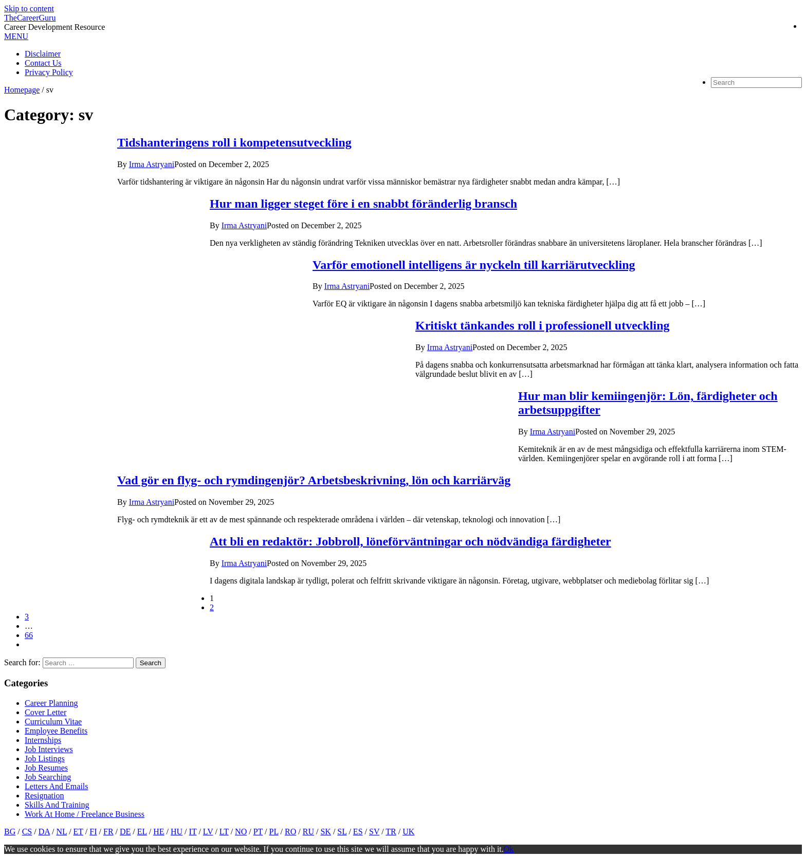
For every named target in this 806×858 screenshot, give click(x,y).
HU (176, 831)
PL (274, 831)
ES (358, 831)
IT (193, 831)
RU (308, 831)
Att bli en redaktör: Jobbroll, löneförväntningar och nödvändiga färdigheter (410, 541)
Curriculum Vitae (53, 721)
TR (391, 831)
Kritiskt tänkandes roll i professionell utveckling (542, 325)
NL (61, 831)
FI (93, 831)
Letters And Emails (56, 786)
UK (408, 831)
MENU (16, 36)
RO (290, 831)
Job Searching (48, 777)
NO (241, 831)
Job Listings (45, 758)
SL (341, 831)
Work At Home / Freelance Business (84, 814)
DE (125, 831)
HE (158, 831)
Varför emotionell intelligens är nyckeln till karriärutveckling (474, 264)
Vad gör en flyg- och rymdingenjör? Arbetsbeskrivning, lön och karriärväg (313, 480)
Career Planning (51, 703)
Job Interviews (49, 749)
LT (224, 831)
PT (258, 831)
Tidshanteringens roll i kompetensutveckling (234, 142)
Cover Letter (45, 712)
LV (208, 831)
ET (78, 831)
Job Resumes (46, 767)
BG (9, 831)
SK (325, 831)
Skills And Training (57, 804)
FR (108, 831)
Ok (509, 849)
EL (142, 831)
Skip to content (29, 8)
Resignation (44, 795)
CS (27, 831)
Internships (43, 740)
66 (29, 635)
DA (44, 831)
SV (374, 831)
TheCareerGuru (30, 17)
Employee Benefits (56, 730)
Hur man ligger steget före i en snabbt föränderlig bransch (363, 203)
